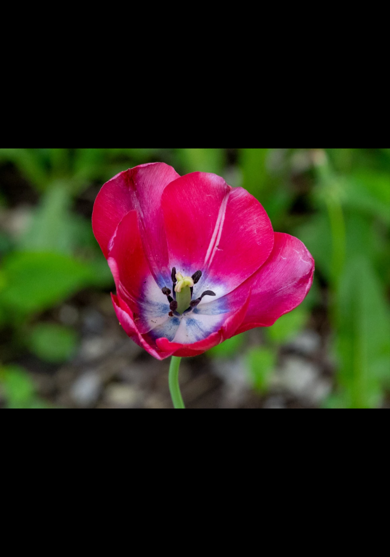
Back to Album (27, 10)
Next (375, 278)
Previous (19, 278)
